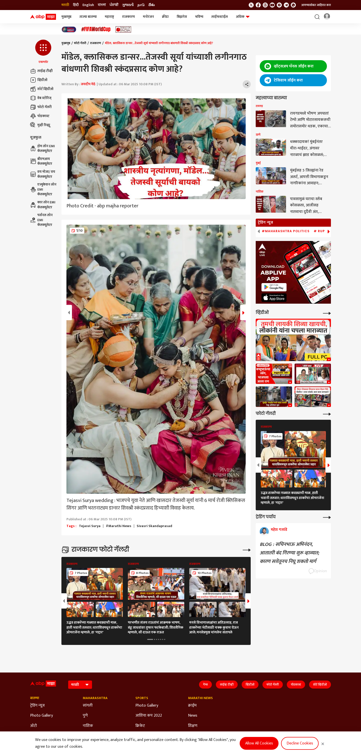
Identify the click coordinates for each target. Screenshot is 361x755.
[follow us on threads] (265, 5)
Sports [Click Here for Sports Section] (141, 698)
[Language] (80, 685)
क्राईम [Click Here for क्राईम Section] (192, 705)
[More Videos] (327, 313)
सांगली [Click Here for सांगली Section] (88, 705)
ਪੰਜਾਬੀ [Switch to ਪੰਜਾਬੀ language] (114, 5)
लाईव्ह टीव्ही (41, 71)
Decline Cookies (300, 743)
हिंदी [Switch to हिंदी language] (76, 5)
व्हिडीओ (38, 80)
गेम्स (205, 684)
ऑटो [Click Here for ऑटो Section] (33, 726)
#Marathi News (118, 526)
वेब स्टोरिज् (40, 98)
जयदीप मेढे (88, 84)
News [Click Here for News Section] (192, 715)
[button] (43, 52)
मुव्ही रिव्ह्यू (40, 125)
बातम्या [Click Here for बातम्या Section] (34, 698)
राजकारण (128, 16)
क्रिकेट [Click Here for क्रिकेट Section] (140, 726)
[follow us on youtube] (272, 5)
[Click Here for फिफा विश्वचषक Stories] (96, 29)
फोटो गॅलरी (41, 107)
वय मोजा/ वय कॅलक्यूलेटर (42, 174)
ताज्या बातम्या (88, 16)
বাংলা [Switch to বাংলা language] (102, 5)
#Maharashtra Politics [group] (286, 231)
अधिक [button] (242, 16)
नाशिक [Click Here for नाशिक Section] (88, 726)
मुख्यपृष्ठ (66, 16)
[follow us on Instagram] (279, 5)
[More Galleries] (247, 549)
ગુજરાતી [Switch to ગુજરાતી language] (128, 5)
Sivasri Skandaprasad (154, 526)
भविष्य (199, 16)
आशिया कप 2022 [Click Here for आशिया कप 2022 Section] (148, 715)
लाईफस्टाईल (219, 16)
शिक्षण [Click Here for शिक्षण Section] (192, 726)
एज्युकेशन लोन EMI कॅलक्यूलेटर (43, 189)
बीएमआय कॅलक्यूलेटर (41, 161)
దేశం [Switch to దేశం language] (151, 5)
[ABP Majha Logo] (43, 17)
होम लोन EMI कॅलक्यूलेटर (42, 148)
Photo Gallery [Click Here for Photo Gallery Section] (41, 715)
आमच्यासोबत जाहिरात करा (316, 5)
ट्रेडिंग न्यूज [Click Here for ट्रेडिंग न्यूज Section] (37, 705)
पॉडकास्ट (39, 116)
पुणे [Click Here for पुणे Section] (85, 715)
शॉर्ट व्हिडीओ (41, 89)
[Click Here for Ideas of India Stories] (123, 29)
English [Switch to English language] (88, 5)
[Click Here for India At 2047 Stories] (68, 29)
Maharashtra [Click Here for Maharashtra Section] (95, 698)
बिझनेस (182, 16)
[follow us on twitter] (251, 5)
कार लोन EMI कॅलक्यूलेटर (42, 205)
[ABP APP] (274, 287)
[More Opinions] (327, 517)
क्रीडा (165, 16)
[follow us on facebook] (258, 5)
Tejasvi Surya (90, 526)
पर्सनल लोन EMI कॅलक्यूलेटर (41, 220)
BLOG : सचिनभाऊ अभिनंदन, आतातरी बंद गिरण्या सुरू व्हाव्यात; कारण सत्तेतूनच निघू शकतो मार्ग (289, 553)
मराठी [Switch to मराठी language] (65, 5)
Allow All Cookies (259, 743)
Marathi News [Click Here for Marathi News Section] (200, 698)
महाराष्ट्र (109, 16)
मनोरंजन (148, 16)
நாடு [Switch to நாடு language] (141, 5)
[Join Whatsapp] (293, 5)
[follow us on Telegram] (286, 5)
